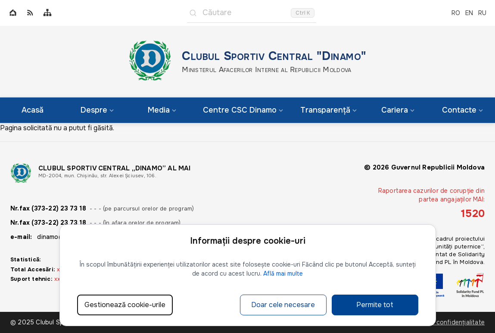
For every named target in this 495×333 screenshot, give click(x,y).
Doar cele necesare (283, 304)
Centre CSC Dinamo (243, 110)
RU (482, 13)
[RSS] (30, 13)
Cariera (397, 110)
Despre (97, 110)
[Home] (13, 13)
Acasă (33, 110)
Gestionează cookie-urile (124, 304)
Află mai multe (283, 273)
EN (469, 13)
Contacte (462, 110)
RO (455, 13)
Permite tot (374, 304)
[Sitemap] (47, 13)
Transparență (328, 110)
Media (162, 110)
